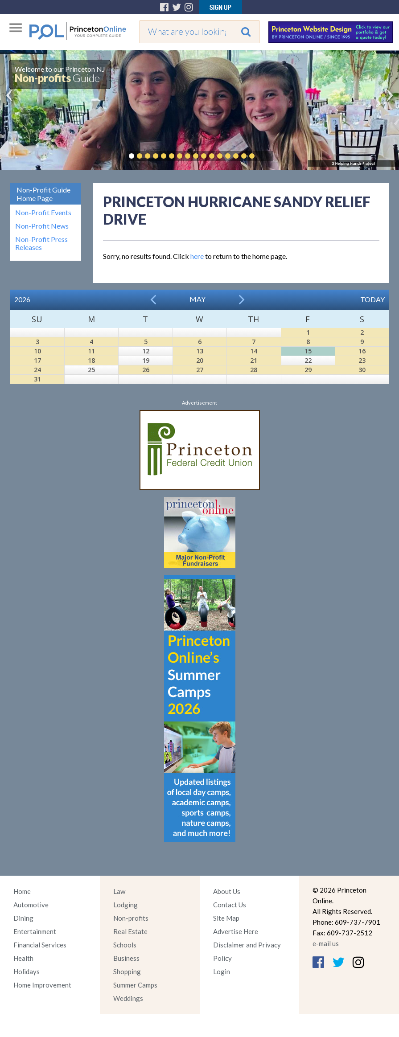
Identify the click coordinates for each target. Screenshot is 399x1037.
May (197, 299)
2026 (22, 299)
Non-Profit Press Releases (41, 243)
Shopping (127, 971)
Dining (23, 918)
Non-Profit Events (43, 213)
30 (362, 369)
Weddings (128, 998)
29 (308, 369)
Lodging (125, 905)
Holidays (26, 971)
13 (199, 351)
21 (253, 360)
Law (119, 891)
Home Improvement (42, 985)
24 (37, 369)
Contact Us (229, 905)
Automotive (31, 905)
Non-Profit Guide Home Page (43, 193)
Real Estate (130, 931)
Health (23, 958)
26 (145, 369)
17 (37, 360)
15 (308, 351)
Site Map (226, 918)
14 (253, 351)
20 (199, 360)
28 (253, 369)
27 (199, 369)
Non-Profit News (42, 226)
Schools (124, 945)
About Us (226, 891)
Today (372, 299)
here (197, 256)
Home (22, 891)
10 (37, 351)
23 (362, 360)
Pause (265, 156)
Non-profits (130, 918)
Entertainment (34, 931)
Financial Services (39, 945)
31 (37, 379)
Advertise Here (235, 931)
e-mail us (326, 943)
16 (362, 351)
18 (91, 360)
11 (91, 351)
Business (126, 958)
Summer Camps (135, 985)
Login (221, 971)
